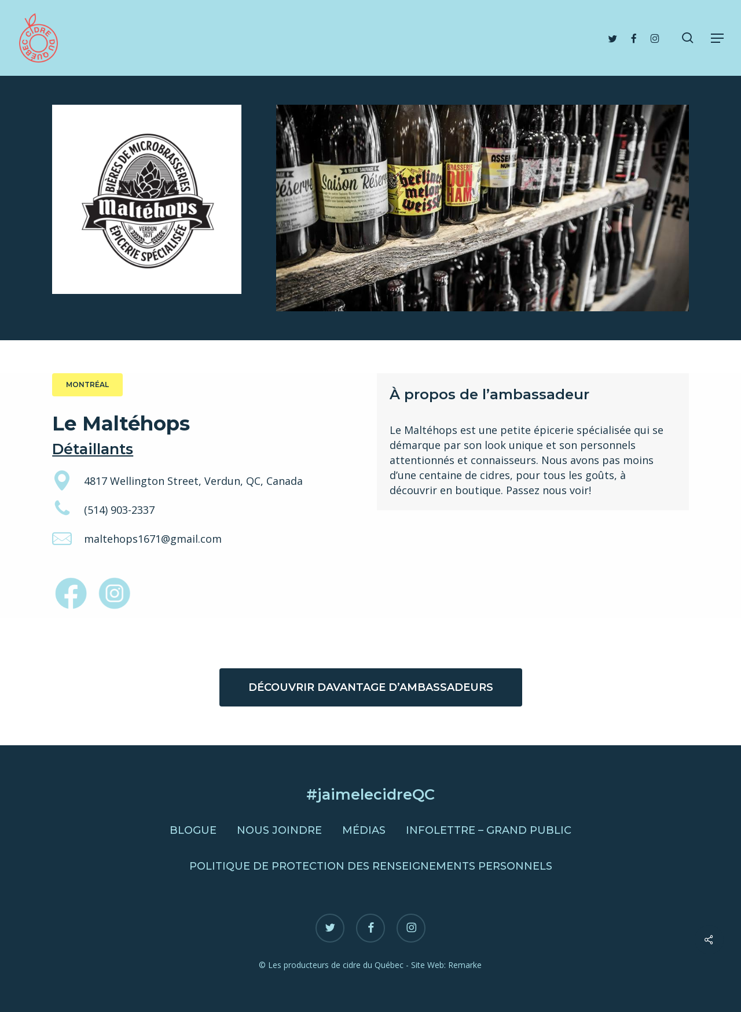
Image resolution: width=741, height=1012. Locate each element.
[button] (717, 38)
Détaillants (92, 449)
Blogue (193, 830)
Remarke (465, 964)
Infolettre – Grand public (488, 830)
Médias (364, 830)
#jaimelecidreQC (370, 794)
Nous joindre (279, 830)
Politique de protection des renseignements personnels (370, 866)
